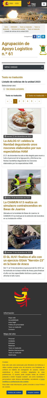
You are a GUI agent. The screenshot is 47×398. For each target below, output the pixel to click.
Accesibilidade (13, 320)
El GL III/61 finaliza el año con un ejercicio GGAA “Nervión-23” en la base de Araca (23, 260)
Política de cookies (14, 392)
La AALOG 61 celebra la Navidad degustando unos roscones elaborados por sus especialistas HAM (22, 146)
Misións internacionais (16, 350)
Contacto (11, 329)
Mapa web (12, 318)
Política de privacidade (16, 325)
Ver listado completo (15, 89)
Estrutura (11, 343)
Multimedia (12, 355)
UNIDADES (13, 27)
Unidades (11, 341)
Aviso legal (12, 322)
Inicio (6, 27)
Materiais (11, 346)
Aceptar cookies (33, 392)
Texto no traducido (26, 27)
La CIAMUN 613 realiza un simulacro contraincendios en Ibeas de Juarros (22, 206)
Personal (11, 339)
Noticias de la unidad (18, 29)
